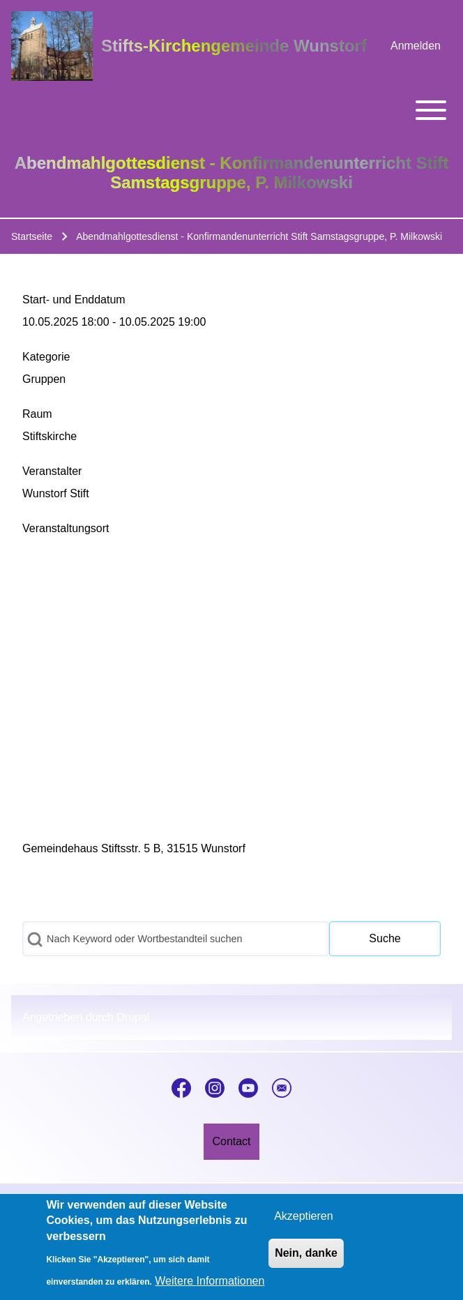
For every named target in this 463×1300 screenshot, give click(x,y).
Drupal (132, 1017)
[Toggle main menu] (231, 110)
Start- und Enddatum (74, 299)
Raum (37, 414)
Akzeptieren (303, 1216)
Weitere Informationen (209, 1281)
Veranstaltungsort (65, 528)
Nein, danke (306, 1253)
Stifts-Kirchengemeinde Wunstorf (234, 45)
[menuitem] (415, 46)
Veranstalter (52, 471)
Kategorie (46, 357)
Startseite (31, 236)
